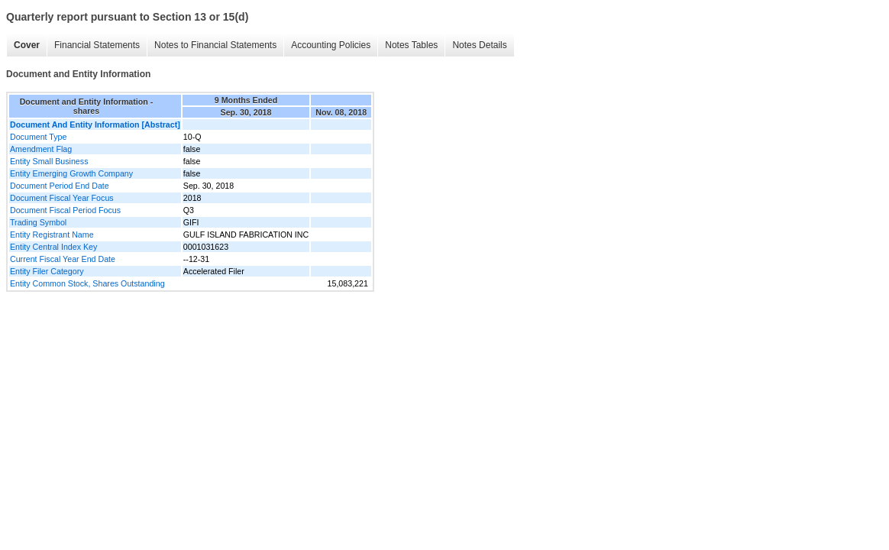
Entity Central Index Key (53, 246)
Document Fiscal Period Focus (65, 210)
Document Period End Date (59, 185)
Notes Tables (411, 45)
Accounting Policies (330, 45)
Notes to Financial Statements (215, 45)
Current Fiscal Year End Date (62, 259)
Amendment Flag (41, 149)
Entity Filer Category (47, 271)
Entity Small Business (49, 161)
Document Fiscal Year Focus (62, 197)
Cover (27, 45)
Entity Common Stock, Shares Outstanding (87, 283)
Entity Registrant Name (52, 234)
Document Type (38, 136)
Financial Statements (97, 45)
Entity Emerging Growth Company (71, 173)
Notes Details (479, 45)
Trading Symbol (38, 222)
